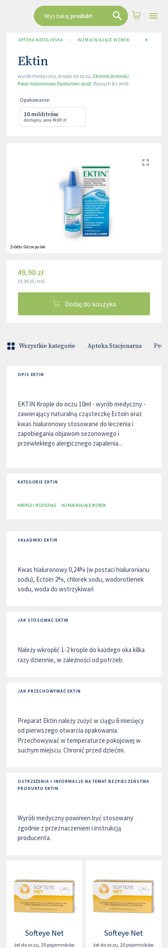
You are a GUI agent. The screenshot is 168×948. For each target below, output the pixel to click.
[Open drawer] (153, 16)
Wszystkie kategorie (41, 346)
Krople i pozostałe (37, 505)
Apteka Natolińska (40, 40)
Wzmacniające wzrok (103, 40)
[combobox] (81, 16)
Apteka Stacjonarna (114, 346)
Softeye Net (44, 933)
